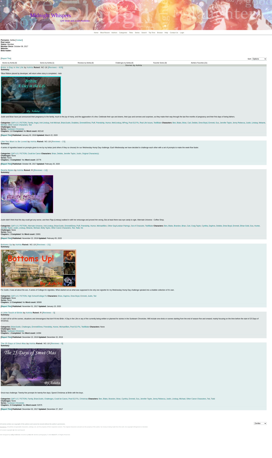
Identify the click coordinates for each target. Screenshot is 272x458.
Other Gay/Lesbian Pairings (119, 226)
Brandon (177, 226)
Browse (160, 33)
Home (96, 33)
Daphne (212, 226)
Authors (114, 33)
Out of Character (137, 226)
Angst (36, 123)
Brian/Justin (65, 123)
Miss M (30, 434)
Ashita (30, 67)
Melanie (262, 123)
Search (144, 33)
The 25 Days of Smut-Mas (13, 343)
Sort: (249, 59)
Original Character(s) (90, 154)
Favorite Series (158, 63)
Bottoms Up (6, 245)
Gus (217, 123)
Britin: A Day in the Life (12, 67)
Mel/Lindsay (116, 123)
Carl (189, 123)
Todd (78, 228)
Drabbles (75, 123)
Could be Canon (34, 154)
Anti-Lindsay (44, 123)
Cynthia (205, 226)
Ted (30, 125)
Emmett (211, 123)
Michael (4, 125)
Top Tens (152, 33)
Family (30, 123)
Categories (123, 33)
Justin (248, 123)
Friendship (100, 123)
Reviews (53, 67)
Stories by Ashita (8, 63)
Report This (6, 58)
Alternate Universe (35, 226)
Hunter (257, 226)
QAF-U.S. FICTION (19, 123)
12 (45, 170)
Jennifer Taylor (226, 123)
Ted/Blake (158, 123)
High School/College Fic (37, 296)
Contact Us (174, 33)
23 (63, 141)
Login (182, 33)
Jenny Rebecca (239, 123)
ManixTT (54, 434)
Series (137, 33)
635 (60, 67)
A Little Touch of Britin (11, 313)
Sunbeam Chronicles (15, 129)
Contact (19, 40)
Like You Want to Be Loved (14, 141)
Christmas (84, 399)
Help (166, 33)
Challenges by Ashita (123, 63)
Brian (184, 123)
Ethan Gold (244, 226)
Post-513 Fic (134, 123)
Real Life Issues (146, 123)
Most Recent (105, 33)
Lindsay (255, 123)
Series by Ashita (46, 63)
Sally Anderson (15, 434)
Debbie (195, 123)
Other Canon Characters (18, 125)
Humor (108, 123)
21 (48, 245)
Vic (82, 228)
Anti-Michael (55, 123)
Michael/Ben (102, 226)
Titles (131, 33)
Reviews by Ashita (84, 63)
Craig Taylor (196, 226)
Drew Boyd (203, 123)
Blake (179, 123)
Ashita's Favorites (197, 63)
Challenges (26, 327)
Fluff (93, 123)
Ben (174, 123)
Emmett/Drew (85, 123)
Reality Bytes (7, 170)
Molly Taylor (45, 228)
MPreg (125, 123)
